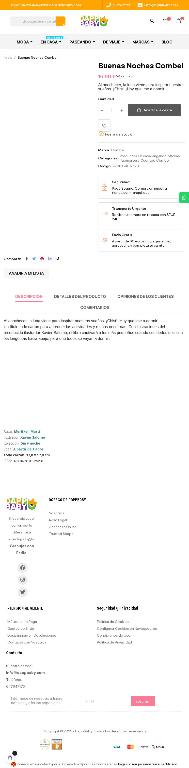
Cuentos (148, 160)
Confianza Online (63, 527)
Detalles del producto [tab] (80, 296)
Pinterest (42, 259)
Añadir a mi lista (26, 273)
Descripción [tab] (29, 296)
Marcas (174, 156)
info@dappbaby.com (158, 5)
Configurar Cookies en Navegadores (127, 628)
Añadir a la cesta (154, 110)
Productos (128, 156)
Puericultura (129, 160)
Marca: (104, 150)
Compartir (27, 259)
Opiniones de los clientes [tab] (145, 296)
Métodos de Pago (22, 621)
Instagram (50, 259)
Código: (104, 166)
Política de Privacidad (114, 642)
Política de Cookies (113, 621)
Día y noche (30, 443)
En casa (144, 156)
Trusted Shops (61, 533)
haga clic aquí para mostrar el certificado (147, 764)
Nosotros (56, 513)
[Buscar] (37, 21)
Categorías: (108, 158)
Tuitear (34, 259)
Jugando (159, 156)
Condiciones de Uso (113, 635)
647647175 (118, 5)
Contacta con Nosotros (27, 642)
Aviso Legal (58, 520)
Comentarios (95, 307)
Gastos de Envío (20, 628)
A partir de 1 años (28, 449)
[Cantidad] (111, 110)
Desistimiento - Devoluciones (31, 635)
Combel (118, 150)
